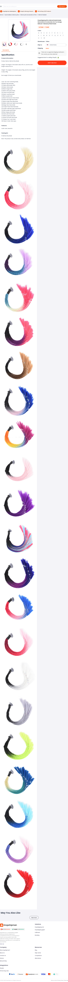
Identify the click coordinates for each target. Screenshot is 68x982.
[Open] (66, 45)
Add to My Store (52, 63)
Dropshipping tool (39, 927)
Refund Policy (3, 961)
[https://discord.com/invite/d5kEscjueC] (3, 944)
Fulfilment (37, 932)
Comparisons (38, 955)
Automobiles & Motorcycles (12, 15)
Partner (2, 958)
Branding (37, 935)
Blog (36, 950)
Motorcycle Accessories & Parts (29, 15)
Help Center (38, 953)
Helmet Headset (42, 15)
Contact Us (3, 955)
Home (1, 15)
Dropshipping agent (40, 930)
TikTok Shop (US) (4, 971)
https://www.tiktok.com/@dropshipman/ (1, 944)
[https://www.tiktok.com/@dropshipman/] (1, 944)
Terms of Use (54, 980)
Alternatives (38, 958)
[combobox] (54, 45)
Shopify (2, 968)
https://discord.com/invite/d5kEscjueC (3, 944)
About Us (2, 953)
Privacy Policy (60, 980)
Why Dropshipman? (5, 950)
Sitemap (66, 980)
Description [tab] (5, 50)
